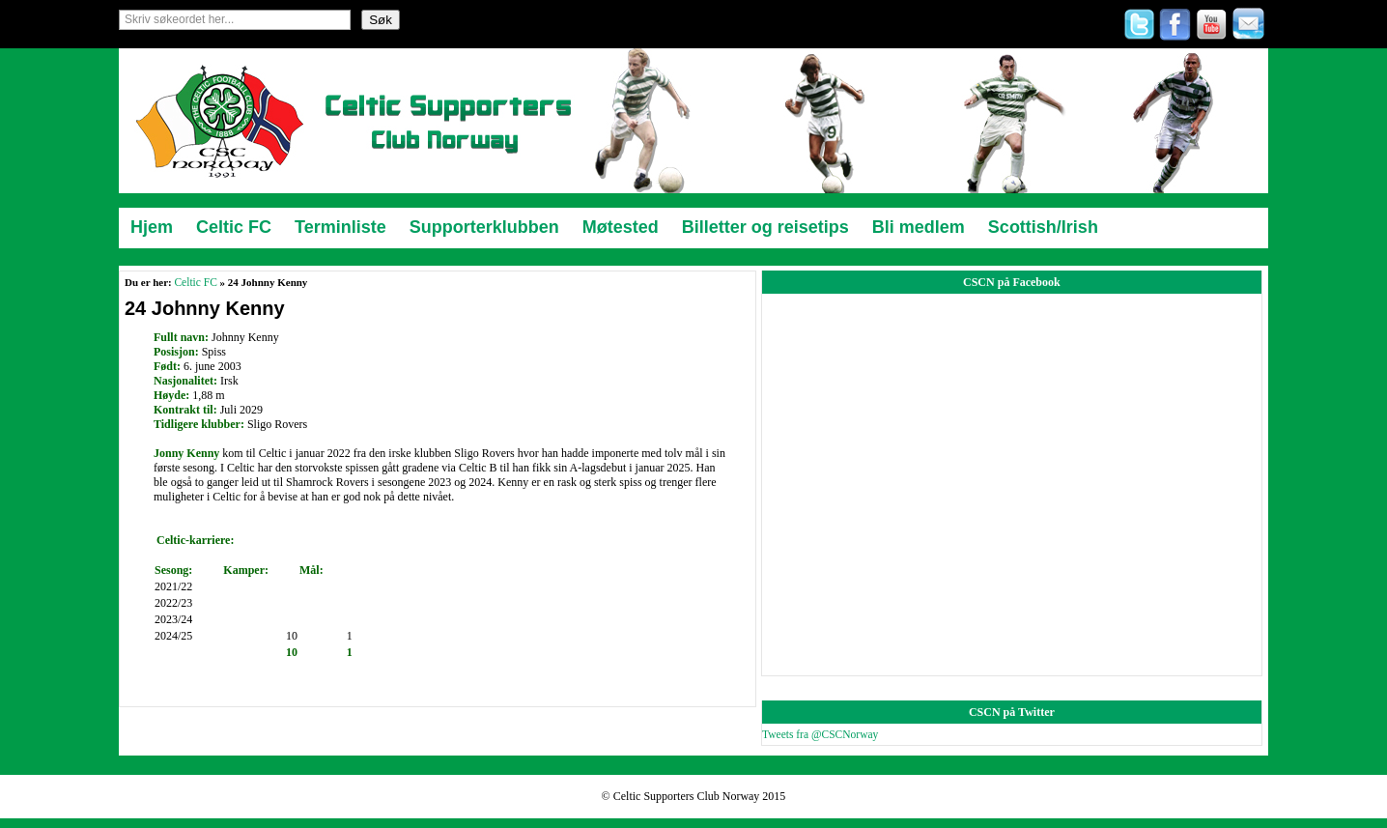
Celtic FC (195, 282)
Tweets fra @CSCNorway (820, 734)
